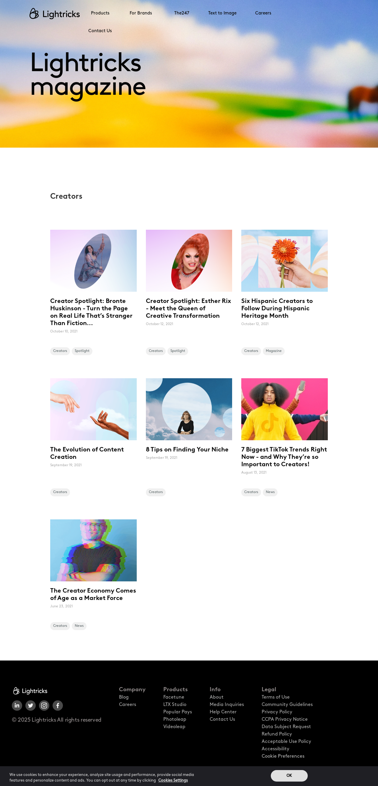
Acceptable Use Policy (286, 741)
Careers (263, 13)
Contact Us (100, 31)
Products (100, 13)
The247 (181, 13)
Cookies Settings (173, 782)
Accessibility (275, 749)
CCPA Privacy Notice (285, 719)
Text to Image (222, 13)
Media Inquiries (227, 704)
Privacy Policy (277, 712)
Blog (124, 697)
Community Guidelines (287, 704)
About (217, 697)
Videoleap (174, 727)
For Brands (141, 13)
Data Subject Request (286, 727)
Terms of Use (276, 697)
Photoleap (174, 719)
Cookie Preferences (283, 756)
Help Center (223, 712)
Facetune (173, 697)
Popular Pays (177, 712)
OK (289, 777)
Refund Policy (277, 734)
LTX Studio (174, 704)
